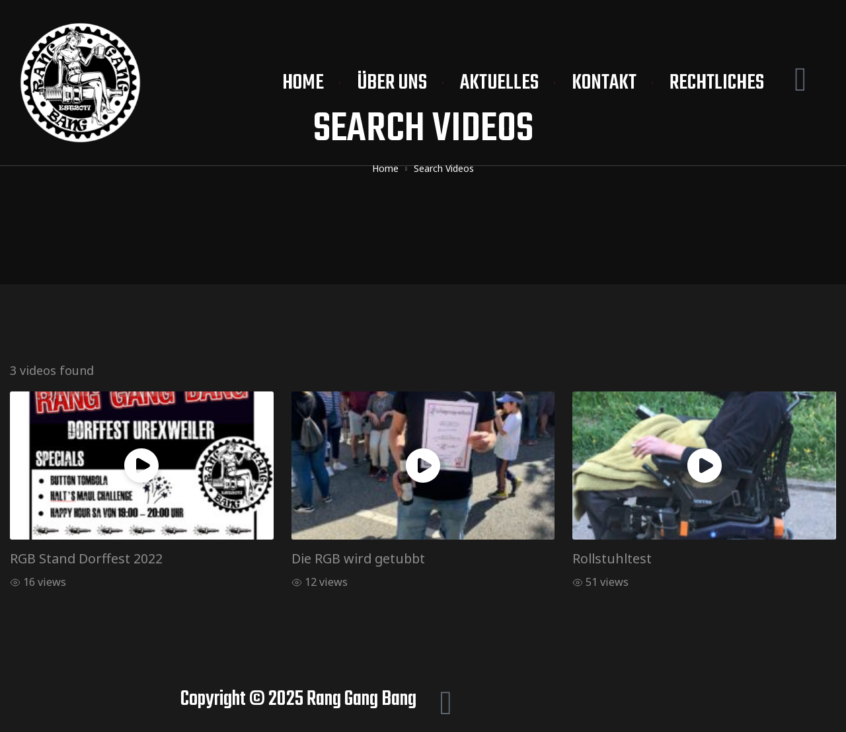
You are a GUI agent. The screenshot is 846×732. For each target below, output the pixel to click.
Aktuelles (499, 83)
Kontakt (604, 83)
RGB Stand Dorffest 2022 (86, 558)
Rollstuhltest (612, 558)
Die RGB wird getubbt (358, 558)
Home (303, 83)
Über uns (392, 83)
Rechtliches (717, 83)
